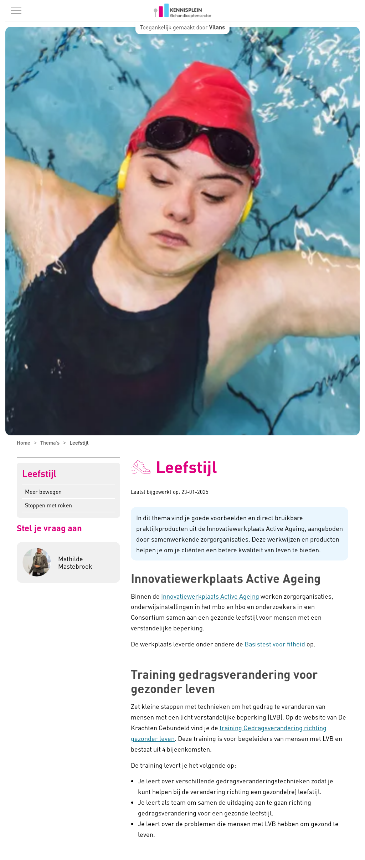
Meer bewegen (43, 491)
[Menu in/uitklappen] (16, 10)
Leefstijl (39, 473)
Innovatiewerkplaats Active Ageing (210, 596)
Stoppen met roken (48, 505)
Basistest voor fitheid (275, 644)
